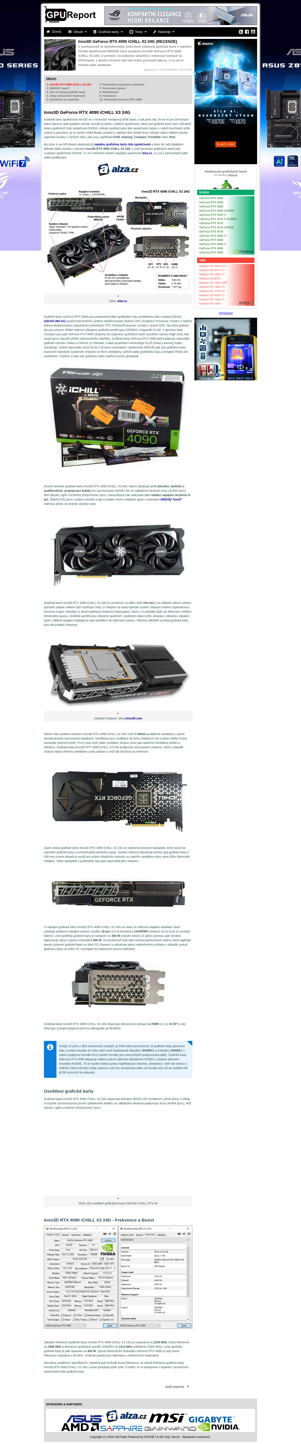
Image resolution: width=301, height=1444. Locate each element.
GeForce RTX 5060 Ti (212, 235)
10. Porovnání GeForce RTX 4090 (120, 99)
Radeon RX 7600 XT (212, 299)
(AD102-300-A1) (54, 321)
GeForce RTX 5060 (211, 239)
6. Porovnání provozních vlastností (121, 84)
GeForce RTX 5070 (211, 223)
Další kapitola (174, 1386)
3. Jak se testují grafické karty (66, 92)
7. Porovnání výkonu (112, 88)
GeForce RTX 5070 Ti (212, 214)
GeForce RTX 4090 (211, 202)
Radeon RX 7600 (210, 303)
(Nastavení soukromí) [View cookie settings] (196, 1437)
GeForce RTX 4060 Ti (212, 244)
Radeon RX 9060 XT (212, 295)
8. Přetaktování (109, 92)
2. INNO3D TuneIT (58, 88)
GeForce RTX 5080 (211, 206)
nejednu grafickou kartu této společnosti (122, 144)
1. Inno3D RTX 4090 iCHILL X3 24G (69, 84)
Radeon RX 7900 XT (212, 274)
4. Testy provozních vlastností (66, 95)
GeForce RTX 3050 (211, 252)
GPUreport (226, 313)
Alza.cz (147, 153)
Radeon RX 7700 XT (212, 291)
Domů (54, 32)
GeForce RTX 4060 (211, 248)
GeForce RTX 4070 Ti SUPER (218, 219)
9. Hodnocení (108, 95)
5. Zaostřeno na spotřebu (63, 99)
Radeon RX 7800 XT (212, 286)
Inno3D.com (133, 718)
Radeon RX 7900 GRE (213, 282)
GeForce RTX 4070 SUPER (216, 227)
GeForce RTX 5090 (211, 198)
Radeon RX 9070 (210, 278)
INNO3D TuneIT (171, 499)
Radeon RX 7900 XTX (213, 266)
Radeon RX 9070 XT (212, 270)
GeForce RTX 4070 (211, 231)
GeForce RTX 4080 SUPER (216, 210)
